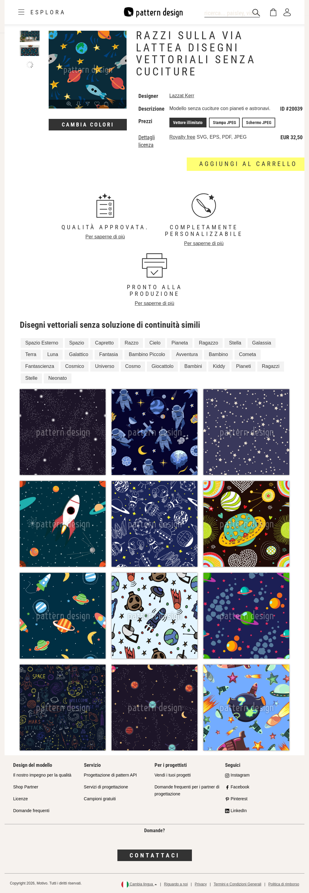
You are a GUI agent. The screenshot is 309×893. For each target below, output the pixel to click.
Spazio (76, 342)
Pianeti (243, 366)
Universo (104, 366)
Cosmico (74, 366)
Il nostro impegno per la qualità (42, 775)
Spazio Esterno (41, 342)
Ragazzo (208, 342)
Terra (30, 354)
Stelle (31, 378)
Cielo (154, 342)
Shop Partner (25, 786)
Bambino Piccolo (147, 354)
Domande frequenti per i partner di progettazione (186, 790)
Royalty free (182, 137)
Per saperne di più (105, 236)
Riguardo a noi (176, 884)
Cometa (247, 354)
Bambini (193, 366)
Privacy (201, 884)
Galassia (261, 342)
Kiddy (219, 366)
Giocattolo (162, 366)
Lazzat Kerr (181, 95)
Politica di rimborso (283, 884)
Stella (235, 342)
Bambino (218, 354)
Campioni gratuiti (100, 798)
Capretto (104, 342)
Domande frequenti (31, 810)
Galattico (78, 354)
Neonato (57, 378)
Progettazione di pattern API (110, 775)
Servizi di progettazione (106, 786)
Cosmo (133, 366)
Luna (52, 354)
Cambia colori (88, 124)
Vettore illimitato (188, 122)
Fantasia (108, 354)
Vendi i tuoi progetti (172, 775)
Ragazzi (270, 366)
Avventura (187, 354)
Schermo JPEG (257, 122)
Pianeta (180, 342)
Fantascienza (39, 366)
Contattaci (155, 855)
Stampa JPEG (223, 122)
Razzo (131, 342)
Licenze (20, 798)
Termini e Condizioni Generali (237, 884)
